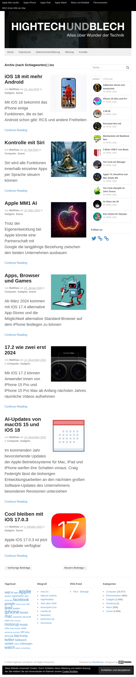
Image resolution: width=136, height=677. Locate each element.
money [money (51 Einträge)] (16, 621)
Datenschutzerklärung (47, 52)
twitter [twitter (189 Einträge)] (8, 640)
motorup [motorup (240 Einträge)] (11, 625)
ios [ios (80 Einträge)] (27, 604)
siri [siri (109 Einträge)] (21, 632)
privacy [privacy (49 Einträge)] (16, 629)
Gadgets (8, 93)
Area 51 (44, 592)
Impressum (24, 52)
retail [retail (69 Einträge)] (22, 629)
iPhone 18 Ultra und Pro (115, 99)
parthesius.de (47, 619)
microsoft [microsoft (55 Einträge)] (25, 617)
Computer (9, 154)
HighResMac (46, 600)
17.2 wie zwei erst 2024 (24, 350)
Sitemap (68, 52)
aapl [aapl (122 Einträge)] (6, 593)
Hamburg (111, 604)
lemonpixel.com (48, 607)
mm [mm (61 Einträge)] (11, 621)
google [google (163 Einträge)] (9, 604)
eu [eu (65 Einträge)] (10, 600)
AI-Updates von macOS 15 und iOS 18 (22, 425)
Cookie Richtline (70, 671)
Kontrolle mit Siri (24, 143)
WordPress (99, 663)
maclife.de (45, 611)
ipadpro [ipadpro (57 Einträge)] (15, 609)
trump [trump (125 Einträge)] (23, 636)
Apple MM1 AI (20, 203)
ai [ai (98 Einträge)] (11, 592)
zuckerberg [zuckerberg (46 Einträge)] (24, 649)
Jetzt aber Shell (48, 604)
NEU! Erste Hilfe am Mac (14, 8)
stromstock (45, 623)
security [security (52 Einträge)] (15, 633)
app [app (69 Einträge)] (15, 593)
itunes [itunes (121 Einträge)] (23, 613)
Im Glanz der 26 (111, 202)
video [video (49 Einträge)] (15, 644)
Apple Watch (61, 2)
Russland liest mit (112, 124)
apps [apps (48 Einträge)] (25, 597)
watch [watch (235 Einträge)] (9, 648)
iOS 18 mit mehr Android (22, 79)
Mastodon (45, 615)
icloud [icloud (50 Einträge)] (17, 605)
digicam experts (48, 596)
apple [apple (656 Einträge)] (24, 592)
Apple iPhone (29, 2)
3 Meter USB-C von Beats (116, 150)
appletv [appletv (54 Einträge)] (7, 596)
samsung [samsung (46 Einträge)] (7, 633)
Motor (110, 607)
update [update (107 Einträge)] (8, 644)
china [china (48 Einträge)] (6, 601)
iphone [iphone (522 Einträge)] (11, 612)
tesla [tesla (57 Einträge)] (26, 633)
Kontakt (82, 52)
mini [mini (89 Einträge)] (6, 621)
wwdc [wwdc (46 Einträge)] (16, 649)
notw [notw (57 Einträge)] (6, 629)
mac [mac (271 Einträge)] (7, 616)
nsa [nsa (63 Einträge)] (10, 629)
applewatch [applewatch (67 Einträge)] (17, 596)
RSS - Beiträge (81, 592)
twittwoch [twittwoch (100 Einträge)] (20, 640)
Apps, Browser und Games (21, 278)
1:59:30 (107, 111)
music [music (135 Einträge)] (23, 625)
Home (9, 52)
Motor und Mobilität (80, 2)
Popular (108, 80)
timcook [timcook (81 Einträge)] (8, 636)
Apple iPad (45, 2)
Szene (18, 93)
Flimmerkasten (100, 2)
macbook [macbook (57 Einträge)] (16, 617)
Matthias (13, 89)
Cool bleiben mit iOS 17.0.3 (23, 517)
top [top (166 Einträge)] (15, 636)
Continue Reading (15, 130)
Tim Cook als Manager (114, 162)
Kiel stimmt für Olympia (115, 215)
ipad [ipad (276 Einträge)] (7, 608)
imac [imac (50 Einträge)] (22, 605)
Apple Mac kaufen (10, 2)
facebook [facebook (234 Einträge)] (20, 600)
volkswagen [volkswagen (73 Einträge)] (24, 644)
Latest (96, 80)
